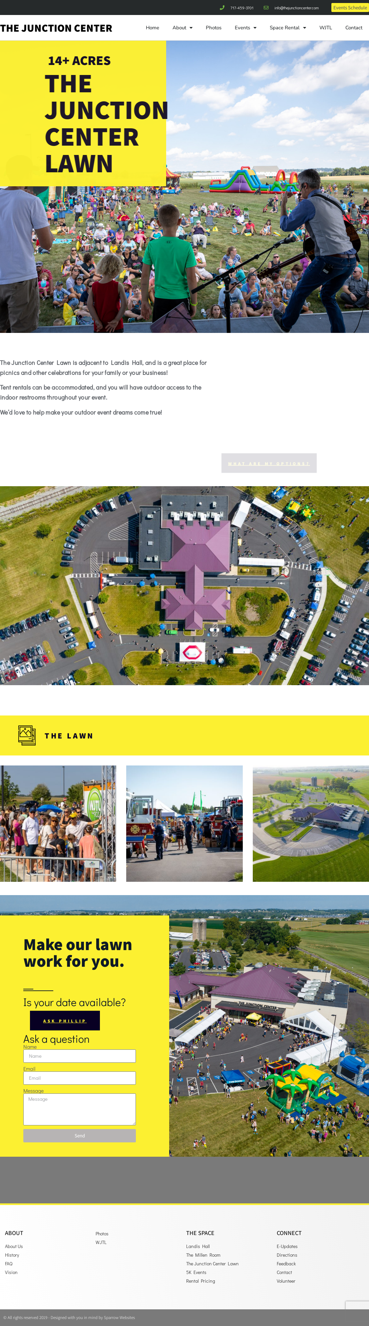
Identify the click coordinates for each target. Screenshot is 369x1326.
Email (29, 1068)
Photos (213, 27)
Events (245, 28)
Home (152, 27)
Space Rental (288, 28)
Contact (353, 27)
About (182, 28)
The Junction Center (56, 28)
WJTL (325, 27)
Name (30, 1046)
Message (33, 1090)
